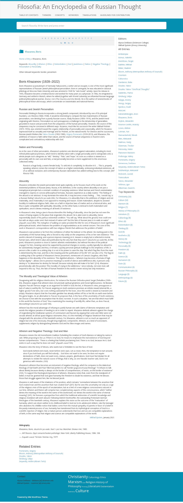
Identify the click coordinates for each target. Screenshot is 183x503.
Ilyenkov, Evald (124, 107)
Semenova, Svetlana (127, 163)
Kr (72, 43)
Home (21, 59)
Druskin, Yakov (25, 456)
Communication (125, 267)
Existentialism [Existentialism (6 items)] (107, 486)
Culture (121, 200)
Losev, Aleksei (124, 128)
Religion (121, 207)
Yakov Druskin (49, 134)
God (69, 64)
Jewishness (78, 64)
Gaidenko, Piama (125, 93)
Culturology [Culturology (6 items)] (94, 477)
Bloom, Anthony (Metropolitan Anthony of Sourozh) (41, 453)
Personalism (24, 66)
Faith (120, 253)
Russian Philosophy (126, 270)
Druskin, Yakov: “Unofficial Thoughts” (134, 89)
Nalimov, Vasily (124, 142)
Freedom (122, 249)
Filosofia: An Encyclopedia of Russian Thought (79, 7)
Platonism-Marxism (126, 152)
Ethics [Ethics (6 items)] (103, 477)
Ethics (49, 64)
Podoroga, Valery (125, 156)
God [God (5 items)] (83, 483)
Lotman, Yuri (123, 131)
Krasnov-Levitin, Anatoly (128, 124)
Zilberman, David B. (126, 188)
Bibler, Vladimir (124, 68)
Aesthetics (122, 235)
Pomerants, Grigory (27, 451)
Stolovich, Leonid (125, 174)
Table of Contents (28, 15)
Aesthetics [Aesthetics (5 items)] (71, 492)
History (121, 239)
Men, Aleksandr (124, 138)
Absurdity (32, 64)
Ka (61, 43)
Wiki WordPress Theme (37, 497)
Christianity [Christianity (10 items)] (78, 476)
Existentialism (60, 64)
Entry (28, 59)
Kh (65, 43)
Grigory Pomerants (74, 134)
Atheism (41, 64)
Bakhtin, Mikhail (125, 64)
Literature (122, 214)
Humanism (122, 260)
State (120, 263)
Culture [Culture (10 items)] (82, 490)
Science (121, 256)
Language (122, 274)
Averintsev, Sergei (125, 61)
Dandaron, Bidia (125, 82)
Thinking (121, 228)
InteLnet (121, 110)
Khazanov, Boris (125, 117)
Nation (88, 64)
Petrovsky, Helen (125, 149)
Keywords (74, 15)
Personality (36, 66)
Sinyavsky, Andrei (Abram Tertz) (32, 461)
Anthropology (124, 277)
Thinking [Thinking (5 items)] (84, 487)
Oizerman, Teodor (126, 145)
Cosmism (122, 75)
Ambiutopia (123, 54)
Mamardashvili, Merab (127, 135)
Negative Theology (101, 64)
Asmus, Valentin (125, 57)
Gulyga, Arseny (124, 100)
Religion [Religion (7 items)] (90, 482)
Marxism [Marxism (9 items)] (75, 481)
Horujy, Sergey (124, 103)
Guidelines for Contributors (115, 15)
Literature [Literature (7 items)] (94, 486)
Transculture (123, 177)
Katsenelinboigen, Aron (128, 114)
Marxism (122, 203)
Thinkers (46, 15)
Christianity (123, 196)
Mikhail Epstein (96, 417)
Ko (69, 43)
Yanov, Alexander (125, 181)
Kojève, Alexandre (126, 121)
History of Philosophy (127, 210)
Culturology (123, 218)
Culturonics (123, 78)
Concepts (60, 15)
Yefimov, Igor (124, 184)
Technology (123, 242)
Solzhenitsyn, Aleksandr (128, 170)
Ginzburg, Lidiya (25, 458)
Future (121, 281)
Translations (89, 15)
